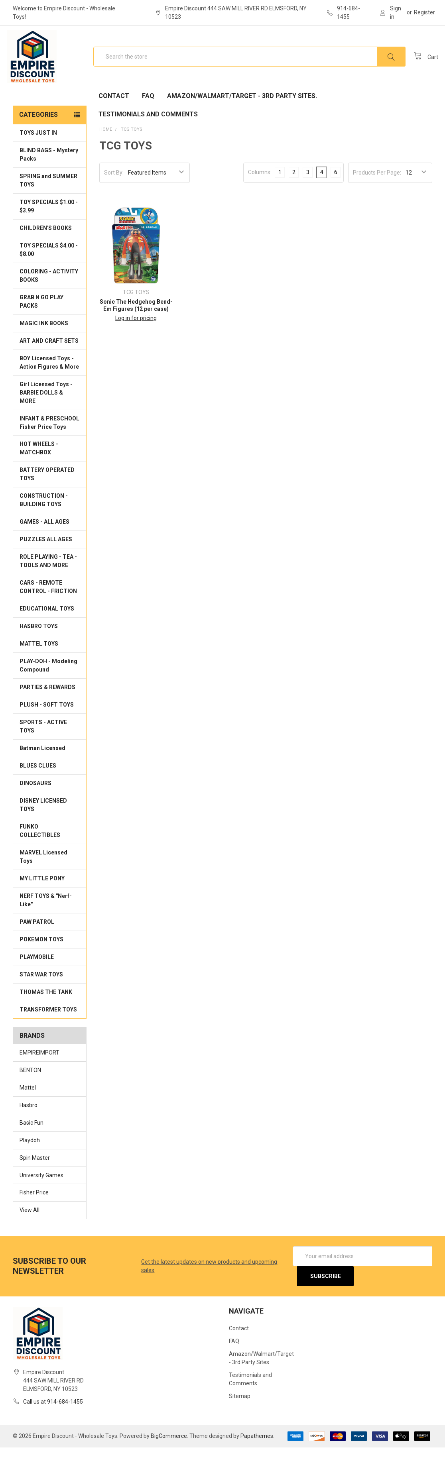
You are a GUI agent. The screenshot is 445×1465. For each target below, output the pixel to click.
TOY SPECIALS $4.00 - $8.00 (49, 267)
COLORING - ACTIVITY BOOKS (49, 293)
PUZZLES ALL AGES (46, 557)
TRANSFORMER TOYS (48, 1027)
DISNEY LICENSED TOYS (43, 822)
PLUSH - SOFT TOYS (47, 722)
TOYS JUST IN (38, 150)
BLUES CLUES (38, 783)
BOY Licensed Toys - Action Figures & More (49, 380)
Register (424, 12)
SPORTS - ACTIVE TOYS (43, 743)
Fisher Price (34, 1210)
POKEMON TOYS (41, 957)
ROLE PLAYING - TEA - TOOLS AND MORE (48, 578)
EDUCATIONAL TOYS (47, 626)
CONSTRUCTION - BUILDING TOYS (44, 517)
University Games (41, 1192)
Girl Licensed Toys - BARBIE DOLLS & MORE (46, 410)
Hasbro (28, 1122)
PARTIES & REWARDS (47, 704)
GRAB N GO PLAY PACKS (41, 319)
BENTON (30, 1087)
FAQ (148, 113)
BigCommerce (169, 1453)
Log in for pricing (136, 335)
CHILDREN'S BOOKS (46, 245)
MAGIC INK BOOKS (44, 341)
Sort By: (114, 190)
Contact (113, 113)
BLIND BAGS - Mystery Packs (49, 172)
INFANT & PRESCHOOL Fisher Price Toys (49, 439)
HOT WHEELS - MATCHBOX (39, 465)
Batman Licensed (42, 765)
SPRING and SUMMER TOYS (48, 197)
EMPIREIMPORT (39, 1070)
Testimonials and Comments (148, 132)
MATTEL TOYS (39, 661)
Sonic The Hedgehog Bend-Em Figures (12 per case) (136, 323)
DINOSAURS (35, 800)
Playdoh (30, 1157)
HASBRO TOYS (39, 643)
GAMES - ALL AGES (44, 539)
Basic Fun (31, 1140)
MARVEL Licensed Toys (43, 874)
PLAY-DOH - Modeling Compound (48, 683)
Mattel (28, 1105)
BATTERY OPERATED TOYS (47, 491)
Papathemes (256, 1453)
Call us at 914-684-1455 (53, 1419)
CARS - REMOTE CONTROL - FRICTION (48, 604)
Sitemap (239, 1413)
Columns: (260, 189)
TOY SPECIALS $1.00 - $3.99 (49, 223)
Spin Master (35, 1175)
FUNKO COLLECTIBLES (40, 848)
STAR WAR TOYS (41, 992)
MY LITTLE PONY (42, 896)
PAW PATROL (37, 939)
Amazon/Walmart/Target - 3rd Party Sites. (242, 113)
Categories (38, 132)
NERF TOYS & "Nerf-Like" (46, 917)
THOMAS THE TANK (46, 1009)
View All (29, 1227)
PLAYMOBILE (37, 974)
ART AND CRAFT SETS (49, 358)
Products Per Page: (377, 190)
